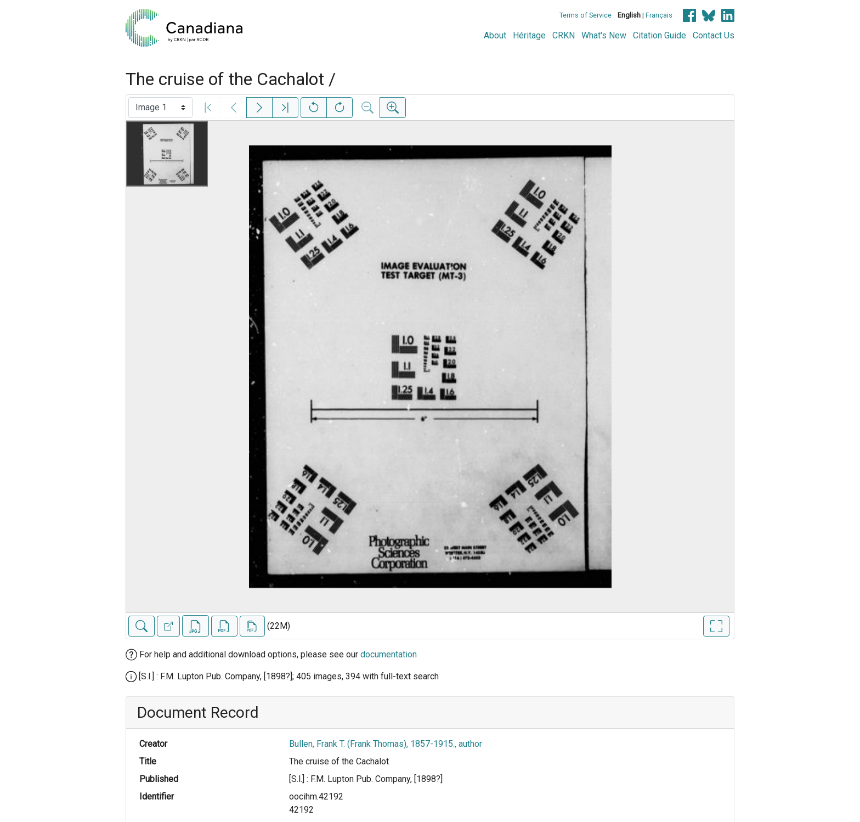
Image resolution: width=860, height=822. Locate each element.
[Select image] (160, 107)
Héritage (529, 35)
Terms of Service (585, 15)
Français (659, 15)
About (495, 35)
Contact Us (713, 35)
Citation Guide (659, 35)
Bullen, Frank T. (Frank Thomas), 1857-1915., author (385, 744)
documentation (388, 654)
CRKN (563, 35)
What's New (603, 35)
